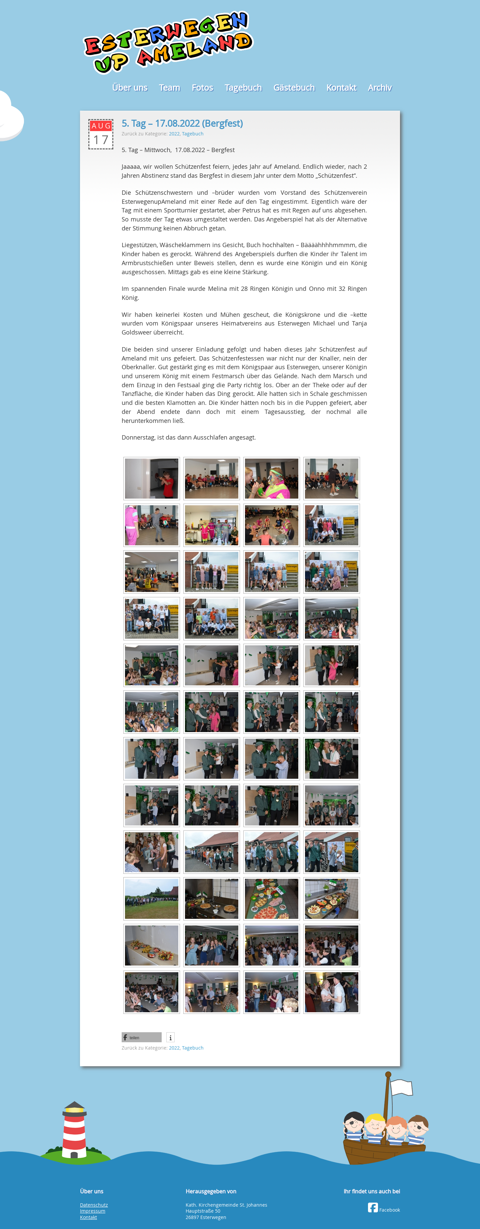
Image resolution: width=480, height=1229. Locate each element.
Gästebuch (294, 87)
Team (169, 87)
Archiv (380, 87)
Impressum (92, 1211)
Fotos (202, 87)
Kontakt (341, 87)
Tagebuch (243, 87)
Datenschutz (94, 1205)
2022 (174, 133)
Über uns (129, 87)
